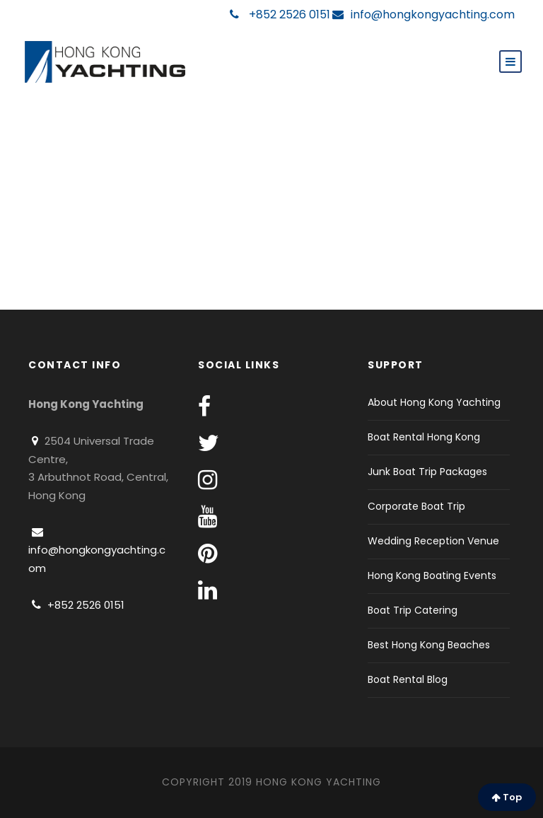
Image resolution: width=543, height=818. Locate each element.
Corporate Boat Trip (416, 506)
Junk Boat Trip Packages (427, 471)
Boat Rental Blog (408, 679)
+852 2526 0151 (280, 14)
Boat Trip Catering (412, 610)
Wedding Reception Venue (433, 541)
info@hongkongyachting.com (423, 14)
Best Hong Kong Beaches (429, 645)
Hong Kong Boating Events (432, 575)
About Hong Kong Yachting (434, 402)
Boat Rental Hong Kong (424, 437)
